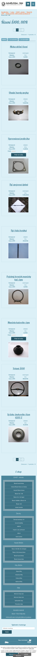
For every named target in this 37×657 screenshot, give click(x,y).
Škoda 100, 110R (19, 494)
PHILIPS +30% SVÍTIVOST (19, 530)
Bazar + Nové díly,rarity (18, 614)
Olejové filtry (19, 571)
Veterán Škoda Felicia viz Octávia (19, 487)
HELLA (18, 533)
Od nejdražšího (14, 39)
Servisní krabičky (19, 523)
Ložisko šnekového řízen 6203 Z (18, 416)
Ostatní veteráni (19, 507)
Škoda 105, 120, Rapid (19, 497)
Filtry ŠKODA (18, 565)
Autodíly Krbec (5, 12)
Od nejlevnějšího (26, 39)
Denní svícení (19, 537)
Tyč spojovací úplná (18, 184)
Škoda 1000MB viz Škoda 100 (19, 500)
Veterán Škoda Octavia (19, 490)
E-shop (12, 12)
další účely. (31, 648)
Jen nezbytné (24, 654)
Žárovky (18, 514)
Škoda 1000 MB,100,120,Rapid (19, 549)
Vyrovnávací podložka (19, 138)
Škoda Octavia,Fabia (19, 559)
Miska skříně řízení (18, 46)
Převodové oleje (19, 604)
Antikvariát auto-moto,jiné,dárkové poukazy (18, 617)
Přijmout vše (12, 654)
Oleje (18, 588)
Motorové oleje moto (19, 597)
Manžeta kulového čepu (19, 322)
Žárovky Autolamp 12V (18, 519)
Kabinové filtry (19, 582)
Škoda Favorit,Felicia (19, 556)
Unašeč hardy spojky (19, 92)
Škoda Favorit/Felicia (19, 483)
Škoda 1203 (19, 504)
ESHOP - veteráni (20, 12)
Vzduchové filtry (19, 575)
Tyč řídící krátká (19, 230)
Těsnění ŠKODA (18, 543)
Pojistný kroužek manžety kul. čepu (18, 278)
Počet (12, 151)
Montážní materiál (18, 610)
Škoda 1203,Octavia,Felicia (19, 552)
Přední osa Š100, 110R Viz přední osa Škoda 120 (18, 13)
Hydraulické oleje (19, 601)
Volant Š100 (19, 368)
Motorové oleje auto (19, 594)
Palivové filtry (19, 578)
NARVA (19, 526)
